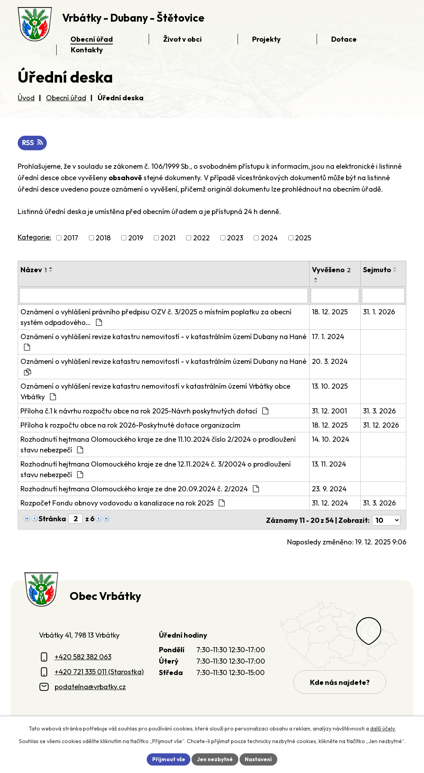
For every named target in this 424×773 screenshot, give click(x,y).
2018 (103, 238)
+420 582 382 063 (83, 655)
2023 (235, 238)
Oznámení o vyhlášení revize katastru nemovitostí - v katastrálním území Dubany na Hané (163, 341)
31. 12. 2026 (381, 425)
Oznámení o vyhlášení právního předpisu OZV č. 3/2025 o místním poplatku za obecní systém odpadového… (155, 317)
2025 (303, 238)
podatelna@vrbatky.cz (90, 685)
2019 (135, 238)
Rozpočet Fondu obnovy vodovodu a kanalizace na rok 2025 (122, 502)
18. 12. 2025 (330, 311)
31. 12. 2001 (329, 410)
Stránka (52, 518)
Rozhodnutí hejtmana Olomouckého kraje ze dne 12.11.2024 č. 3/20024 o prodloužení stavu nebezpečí (155, 469)
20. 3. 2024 (330, 361)
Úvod (26, 97)
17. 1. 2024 (328, 336)
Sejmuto (377, 270)
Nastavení (259, 758)
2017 (70, 238)
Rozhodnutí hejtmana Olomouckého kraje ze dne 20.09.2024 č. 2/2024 (139, 488)
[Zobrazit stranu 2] (75, 519)
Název (33, 270)
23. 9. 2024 (329, 488)
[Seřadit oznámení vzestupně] (51, 268)
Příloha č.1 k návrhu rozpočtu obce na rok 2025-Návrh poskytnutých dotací (144, 410)
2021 (167, 238)
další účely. (383, 728)
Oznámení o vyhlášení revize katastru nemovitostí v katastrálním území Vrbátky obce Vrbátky (155, 391)
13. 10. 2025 (330, 386)
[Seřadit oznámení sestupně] (51, 271)
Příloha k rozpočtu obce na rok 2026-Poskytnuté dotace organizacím (130, 425)
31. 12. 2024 (330, 502)
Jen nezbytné (214, 758)
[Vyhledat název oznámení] (163, 295)
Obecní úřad (66, 97)
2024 (269, 238)
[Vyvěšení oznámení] (335, 295)
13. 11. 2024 (329, 464)
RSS (32, 143)
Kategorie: (34, 237)
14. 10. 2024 (330, 439)
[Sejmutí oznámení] (383, 295)
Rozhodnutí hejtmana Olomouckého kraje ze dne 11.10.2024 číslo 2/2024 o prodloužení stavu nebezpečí (158, 444)
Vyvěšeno (331, 270)
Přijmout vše (167, 758)
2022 (201, 238)
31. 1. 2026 (379, 311)
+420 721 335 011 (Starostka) (99, 670)
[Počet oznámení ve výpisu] (386, 519)
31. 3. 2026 (379, 410)
